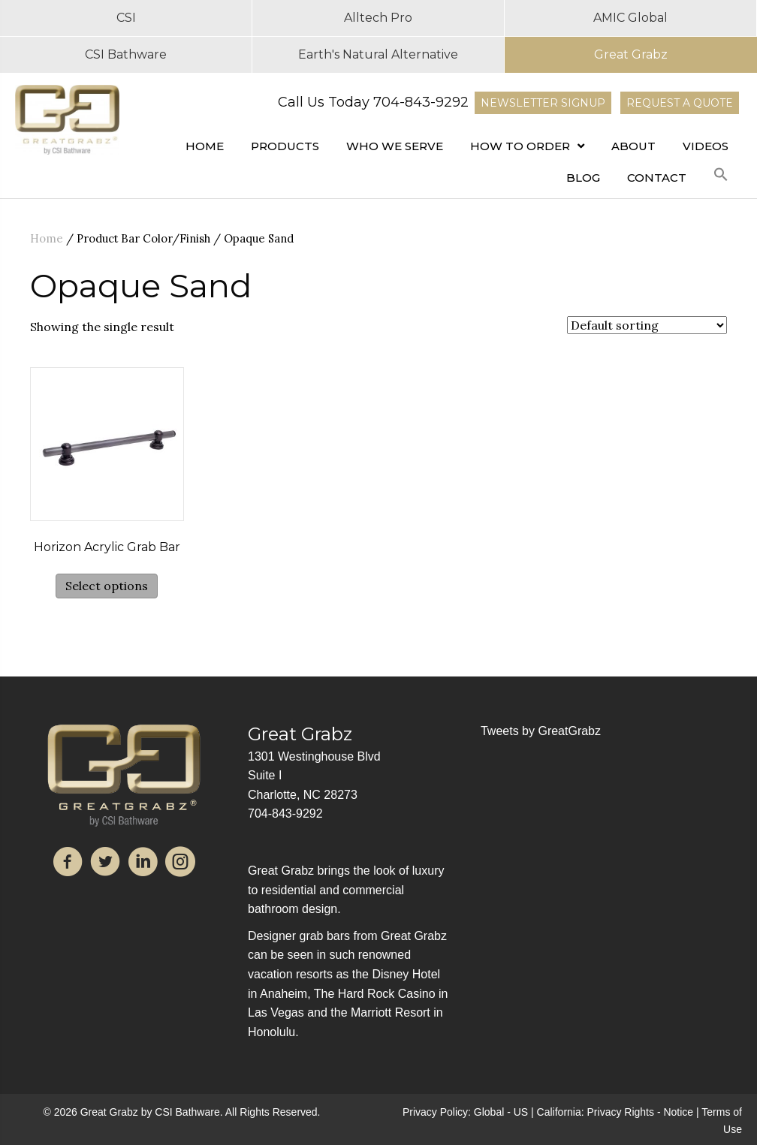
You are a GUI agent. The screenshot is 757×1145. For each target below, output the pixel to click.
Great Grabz (631, 54)
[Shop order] (647, 325)
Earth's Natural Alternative (378, 54)
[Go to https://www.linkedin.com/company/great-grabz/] (143, 864)
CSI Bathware (126, 54)
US (521, 1112)
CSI (126, 18)
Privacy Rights (620, 1112)
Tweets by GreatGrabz (541, 731)
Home (46, 238)
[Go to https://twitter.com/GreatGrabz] (105, 864)
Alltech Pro (378, 18)
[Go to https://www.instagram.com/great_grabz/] (180, 864)
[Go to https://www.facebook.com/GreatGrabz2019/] (68, 864)
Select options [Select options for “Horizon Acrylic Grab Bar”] (106, 585)
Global (489, 1112)
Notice (678, 1112)
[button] (721, 175)
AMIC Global (630, 18)
